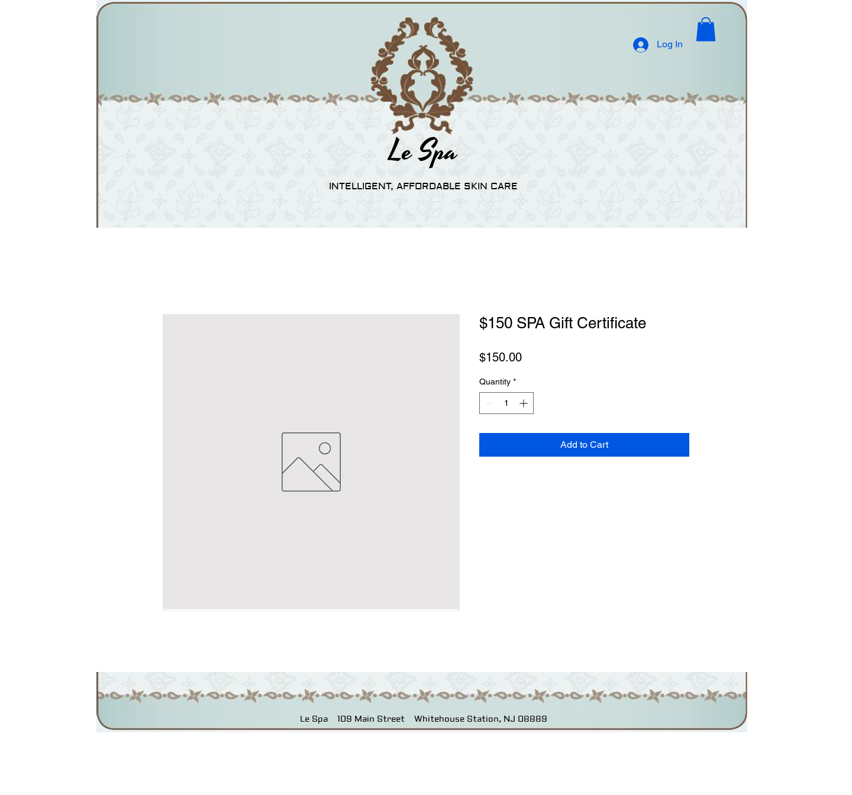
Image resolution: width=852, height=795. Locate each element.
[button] (706, 29)
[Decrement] (488, 403)
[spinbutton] (506, 403)
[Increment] (524, 403)
